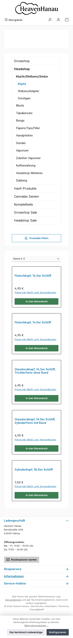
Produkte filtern (36, 238)
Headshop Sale (25, 220)
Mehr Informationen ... (36, 625)
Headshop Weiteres (29, 173)
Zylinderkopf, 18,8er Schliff (34, 469)
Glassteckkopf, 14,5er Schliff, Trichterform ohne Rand (35, 371)
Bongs (20, 120)
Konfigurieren (57, 632)
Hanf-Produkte (25, 188)
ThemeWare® (36, 609)
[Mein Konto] (58, 20)
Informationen (14, 576)
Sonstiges (24, 98)
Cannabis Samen (26, 196)
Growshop (22, 61)
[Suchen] (50, 20)
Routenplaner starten (21, 559)
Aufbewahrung (25, 165)
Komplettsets (23, 204)
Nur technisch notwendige (26, 632)
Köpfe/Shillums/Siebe (32, 76)
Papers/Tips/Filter (28, 128)
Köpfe (22, 83)
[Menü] (13, 20)
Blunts (20, 105)
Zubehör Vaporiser (28, 158)
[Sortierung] (36, 259)
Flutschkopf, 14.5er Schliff (33, 322)
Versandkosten (13, 599)
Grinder (21, 143)
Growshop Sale (25, 212)
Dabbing (21, 180)
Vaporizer (22, 150)
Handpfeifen (24, 135)
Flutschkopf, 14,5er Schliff (33, 275)
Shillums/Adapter (28, 91)
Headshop (22, 69)
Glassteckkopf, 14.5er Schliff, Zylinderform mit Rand (35, 421)
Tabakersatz (24, 113)
